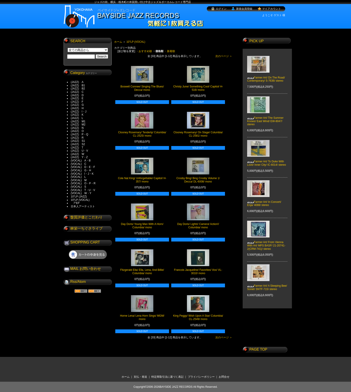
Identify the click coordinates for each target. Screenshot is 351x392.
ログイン (221, 8)
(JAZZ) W (77, 154)
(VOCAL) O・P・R (83, 183)
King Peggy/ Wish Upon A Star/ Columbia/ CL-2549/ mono (198, 317)
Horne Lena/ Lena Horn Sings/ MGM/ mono (142, 317)
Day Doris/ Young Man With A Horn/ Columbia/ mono (142, 225)
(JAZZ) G (77, 104)
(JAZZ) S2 (78, 144)
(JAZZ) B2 (78, 88)
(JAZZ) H (77, 108)
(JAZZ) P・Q (79, 134)
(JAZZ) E (77, 98)
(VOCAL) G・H (81, 170)
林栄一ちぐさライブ (86, 228)
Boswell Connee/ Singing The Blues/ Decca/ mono (142, 88)
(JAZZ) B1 (78, 85)
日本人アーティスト (83, 206)
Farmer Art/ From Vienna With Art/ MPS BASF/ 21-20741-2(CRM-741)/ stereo (266, 242)
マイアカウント (271, 8)
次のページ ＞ (223, 56)
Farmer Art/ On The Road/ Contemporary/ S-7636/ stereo (266, 75)
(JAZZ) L (77, 118)
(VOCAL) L (78, 176)
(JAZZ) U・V (79, 150)
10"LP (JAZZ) (79, 196)
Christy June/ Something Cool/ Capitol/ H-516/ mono (198, 88)
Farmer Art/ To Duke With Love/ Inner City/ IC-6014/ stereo (266, 159)
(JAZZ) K (77, 114)
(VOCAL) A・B (81, 160)
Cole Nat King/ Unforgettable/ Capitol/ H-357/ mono (142, 180)
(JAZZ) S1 (78, 140)
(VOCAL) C (78, 163)
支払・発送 (140, 376)
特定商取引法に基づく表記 (167, 376)
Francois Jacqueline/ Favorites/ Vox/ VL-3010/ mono (198, 271)
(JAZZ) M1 (78, 121)
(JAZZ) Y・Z (79, 157)
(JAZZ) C (77, 91)
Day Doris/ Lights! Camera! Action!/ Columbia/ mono (198, 225)
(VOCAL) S (78, 186)
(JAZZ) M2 (78, 124)
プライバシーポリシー (201, 376)
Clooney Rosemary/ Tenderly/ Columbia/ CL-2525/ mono (142, 134)
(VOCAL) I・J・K (82, 173)
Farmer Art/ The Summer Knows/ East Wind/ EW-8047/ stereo (265, 118)
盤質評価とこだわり (86, 217)
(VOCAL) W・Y (81, 193)
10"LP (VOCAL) (80, 199)
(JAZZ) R (77, 137)
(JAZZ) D (77, 95)
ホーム (118, 41)
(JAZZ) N (77, 127)
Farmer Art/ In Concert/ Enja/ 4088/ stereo (264, 200)
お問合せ (224, 376)
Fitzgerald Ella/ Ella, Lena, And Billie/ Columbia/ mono (142, 271)
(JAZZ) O (77, 131)
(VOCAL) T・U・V (83, 190)
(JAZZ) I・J (80, 111)
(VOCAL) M (79, 180)
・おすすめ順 (144, 51)
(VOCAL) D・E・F (83, 167)
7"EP (75, 203)
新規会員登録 (244, 8)
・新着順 (169, 51)
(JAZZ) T (77, 147)
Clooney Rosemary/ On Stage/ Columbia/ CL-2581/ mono (198, 134)
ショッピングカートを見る (88, 254)
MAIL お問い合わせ (85, 269)
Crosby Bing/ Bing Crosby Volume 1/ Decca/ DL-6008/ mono (198, 180)
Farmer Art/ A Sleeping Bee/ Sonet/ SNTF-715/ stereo (267, 284)
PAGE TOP (258, 349)
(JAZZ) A (77, 82)
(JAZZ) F (77, 101)
